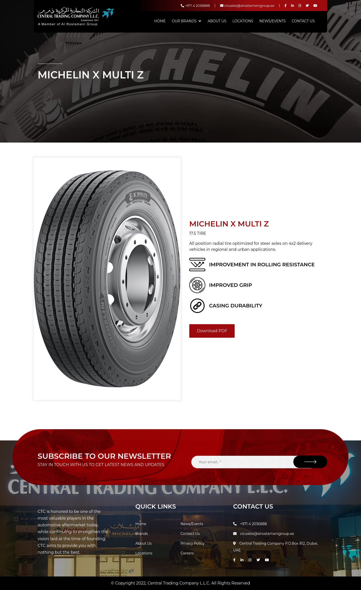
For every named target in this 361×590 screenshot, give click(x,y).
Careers (187, 553)
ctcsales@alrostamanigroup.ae (247, 6)
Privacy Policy (192, 543)
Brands (141, 533)
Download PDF (212, 330)
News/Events (272, 21)
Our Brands (184, 21)
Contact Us (303, 21)
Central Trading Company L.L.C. (179, 583)
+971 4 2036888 (195, 6)
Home (160, 21)
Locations (242, 21)
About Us (217, 21)
